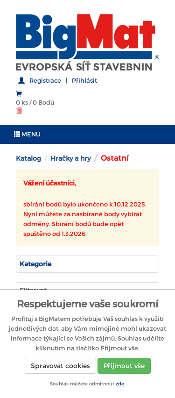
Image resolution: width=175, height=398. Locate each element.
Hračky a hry (70, 158)
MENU (27, 134)
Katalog (28, 158)
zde (120, 384)
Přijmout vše (124, 366)
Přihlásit (84, 81)
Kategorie (35, 264)
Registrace (45, 81)
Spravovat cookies (60, 366)
